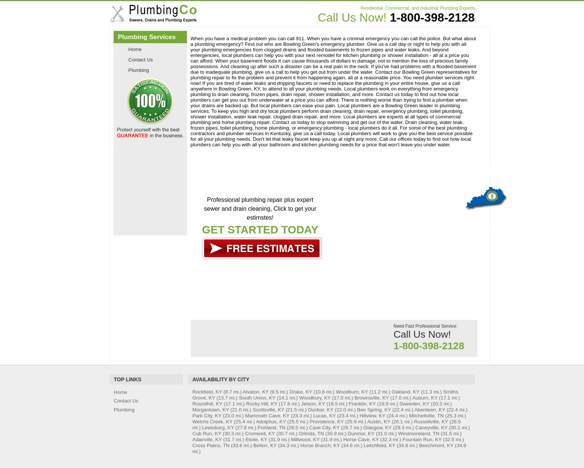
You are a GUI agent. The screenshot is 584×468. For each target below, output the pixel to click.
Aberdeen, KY (430, 410)
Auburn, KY (425, 398)
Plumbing (138, 70)
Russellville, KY (431, 421)
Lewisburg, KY (218, 427)
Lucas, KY (324, 415)
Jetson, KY (313, 404)
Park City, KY (207, 415)
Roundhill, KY (208, 404)
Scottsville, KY (269, 410)
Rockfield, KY (207, 392)
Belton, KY (265, 445)
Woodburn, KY (352, 392)
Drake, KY (301, 392)
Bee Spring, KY (374, 410)
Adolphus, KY (271, 421)
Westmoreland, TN (418, 433)
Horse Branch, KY (320, 445)
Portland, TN (272, 427)
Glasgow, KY (378, 427)
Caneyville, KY (431, 427)
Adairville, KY (207, 439)
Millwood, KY (305, 439)
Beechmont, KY (436, 445)
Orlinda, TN (311, 433)
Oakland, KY (406, 392)
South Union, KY (257, 398)
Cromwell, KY (260, 433)
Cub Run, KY (207, 433)
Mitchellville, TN (426, 415)
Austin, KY (378, 421)
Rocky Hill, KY (261, 404)
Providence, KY (327, 421)
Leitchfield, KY (380, 445)
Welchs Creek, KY (213, 421)
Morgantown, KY (211, 410)
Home (135, 49)
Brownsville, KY (372, 398)
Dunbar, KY (320, 410)
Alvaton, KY (256, 392)
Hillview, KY (372, 415)
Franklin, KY (362, 404)
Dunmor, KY (361, 433)
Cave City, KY (324, 427)
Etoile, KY (256, 439)
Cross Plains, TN (211, 445)
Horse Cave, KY (361, 439)
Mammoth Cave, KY (267, 415)
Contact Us (140, 60)
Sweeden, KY (415, 404)
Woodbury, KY (314, 398)
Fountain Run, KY (422, 439)
